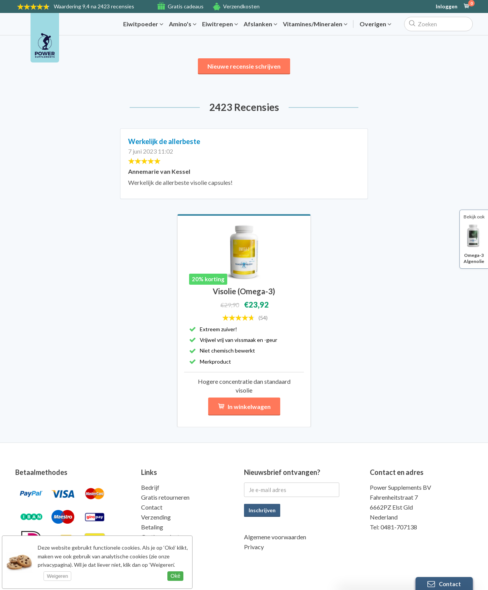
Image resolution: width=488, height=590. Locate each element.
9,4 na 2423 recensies (94, 6)
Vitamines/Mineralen (315, 24)
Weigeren (57, 576)
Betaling (152, 527)
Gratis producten (163, 536)
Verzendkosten (241, 6)
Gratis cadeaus (186, 6)
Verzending (156, 517)
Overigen (375, 24)
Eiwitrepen (220, 24)
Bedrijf (150, 487)
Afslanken (260, 24)
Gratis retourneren (165, 497)
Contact (151, 507)
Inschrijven (262, 510)
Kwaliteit (153, 546)
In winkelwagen (244, 406)
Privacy (254, 546)
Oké (175, 576)
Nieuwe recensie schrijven (244, 66)
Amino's (182, 24)
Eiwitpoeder (143, 24)
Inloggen (447, 6)
